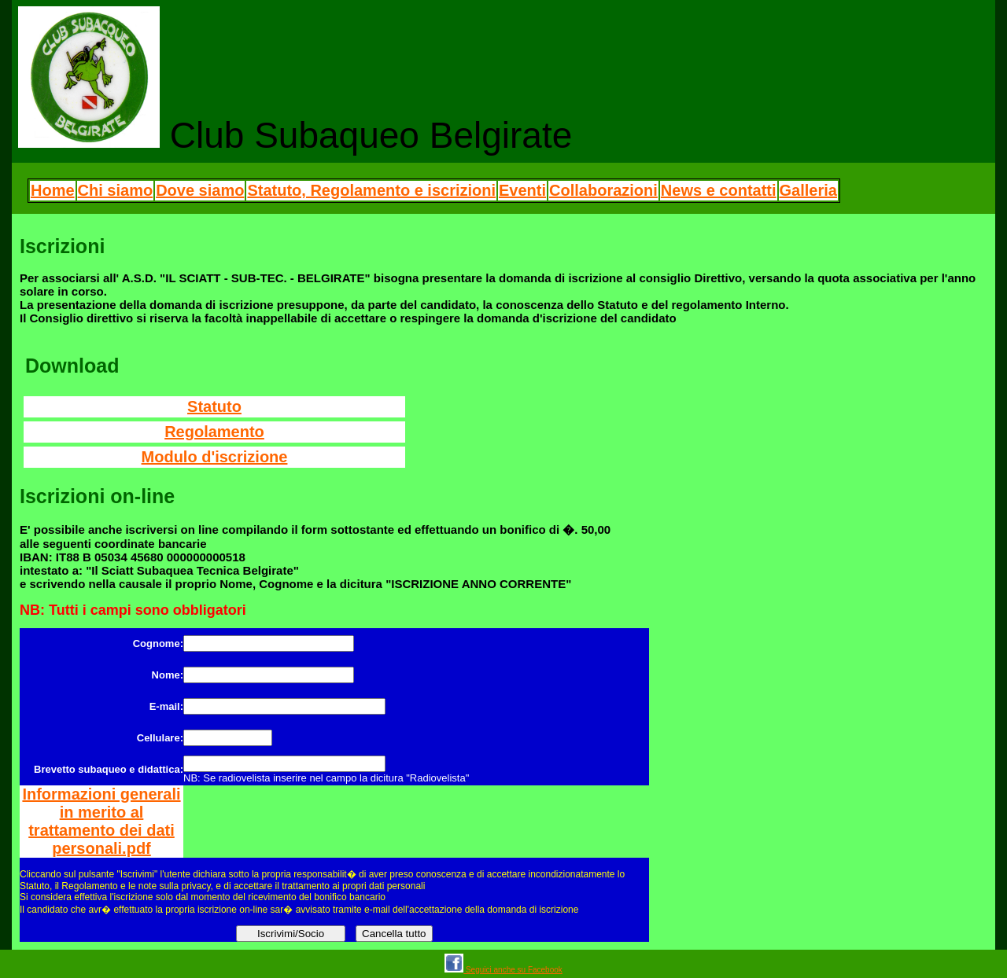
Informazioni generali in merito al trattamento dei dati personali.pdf (101, 821)
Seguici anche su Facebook (503, 969)
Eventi (522, 190)
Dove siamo (200, 190)
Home (53, 190)
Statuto (214, 406)
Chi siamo (115, 190)
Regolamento (214, 431)
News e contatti (718, 190)
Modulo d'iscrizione (215, 456)
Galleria (808, 190)
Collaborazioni (603, 190)
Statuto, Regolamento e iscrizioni (371, 190)
